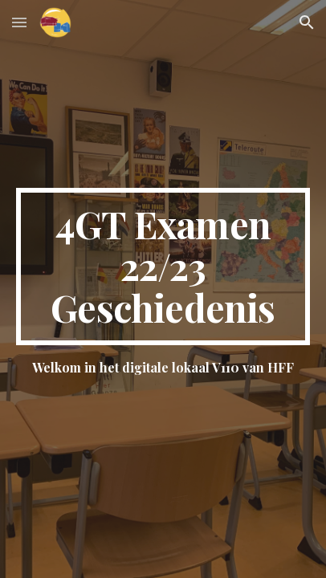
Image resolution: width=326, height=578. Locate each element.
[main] (163, 266)
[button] (19, 22)
